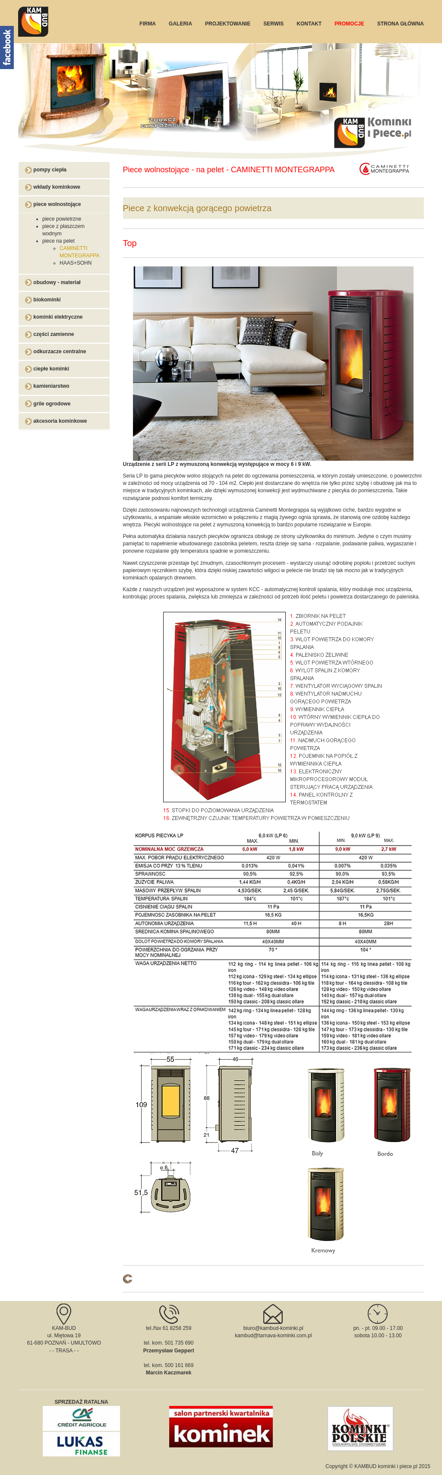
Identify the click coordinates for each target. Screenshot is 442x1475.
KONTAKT (309, 24)
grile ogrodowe (47, 404)
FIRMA (147, 24)
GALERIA (180, 24)
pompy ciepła (45, 170)
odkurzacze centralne (55, 351)
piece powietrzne (61, 219)
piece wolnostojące (53, 204)
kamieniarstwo (47, 386)
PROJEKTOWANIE (227, 24)
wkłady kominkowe (52, 187)
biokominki (43, 300)
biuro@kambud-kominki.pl (273, 1328)
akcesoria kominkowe (56, 421)
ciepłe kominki (47, 369)
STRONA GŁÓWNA (400, 24)
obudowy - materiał (53, 282)
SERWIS (273, 24)
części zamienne (49, 334)
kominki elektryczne (53, 317)
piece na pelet (58, 241)
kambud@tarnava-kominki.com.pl (273, 1336)
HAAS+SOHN (76, 263)
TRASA (63, 1351)
